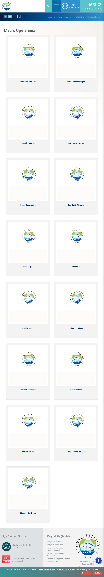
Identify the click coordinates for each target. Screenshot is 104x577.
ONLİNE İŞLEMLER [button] (93, 8)
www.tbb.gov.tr (17, 561)
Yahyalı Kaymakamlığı (55, 541)
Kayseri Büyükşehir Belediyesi (59, 558)
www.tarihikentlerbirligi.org (22, 548)
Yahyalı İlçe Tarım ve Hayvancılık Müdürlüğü (55, 549)
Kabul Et (85, 572)
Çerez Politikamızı (47, 569)
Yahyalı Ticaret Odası (55, 544)
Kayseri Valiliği (52, 561)
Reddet (97, 572)
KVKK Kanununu (67, 569)
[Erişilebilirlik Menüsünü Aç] (98, 560)
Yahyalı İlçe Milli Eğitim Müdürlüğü (55, 554)
